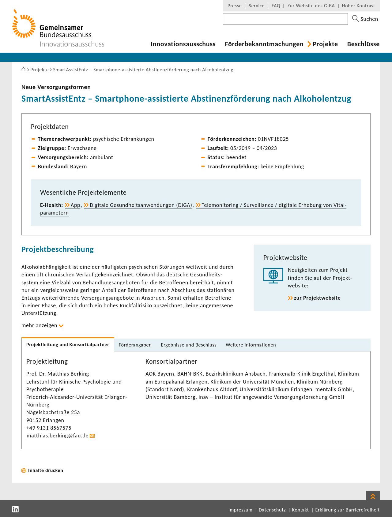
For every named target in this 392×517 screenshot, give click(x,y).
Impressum (240, 510)
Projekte (325, 44)
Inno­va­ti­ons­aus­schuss (183, 44)
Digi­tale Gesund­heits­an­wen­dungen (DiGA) (141, 205)
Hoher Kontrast (358, 6)
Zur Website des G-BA (311, 6)
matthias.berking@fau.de (58, 435)
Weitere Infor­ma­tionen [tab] (251, 345)
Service (257, 6)
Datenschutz (272, 510)
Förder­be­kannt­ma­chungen (264, 44)
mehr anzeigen (39, 325)
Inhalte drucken (45, 470)
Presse (235, 6)
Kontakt (300, 510)
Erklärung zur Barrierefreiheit (347, 510)
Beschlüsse (363, 44)
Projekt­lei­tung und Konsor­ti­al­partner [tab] (67, 344)
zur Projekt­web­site (317, 297)
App (76, 205)
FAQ (276, 6)
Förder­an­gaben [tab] (135, 345)
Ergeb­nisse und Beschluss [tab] (189, 345)
